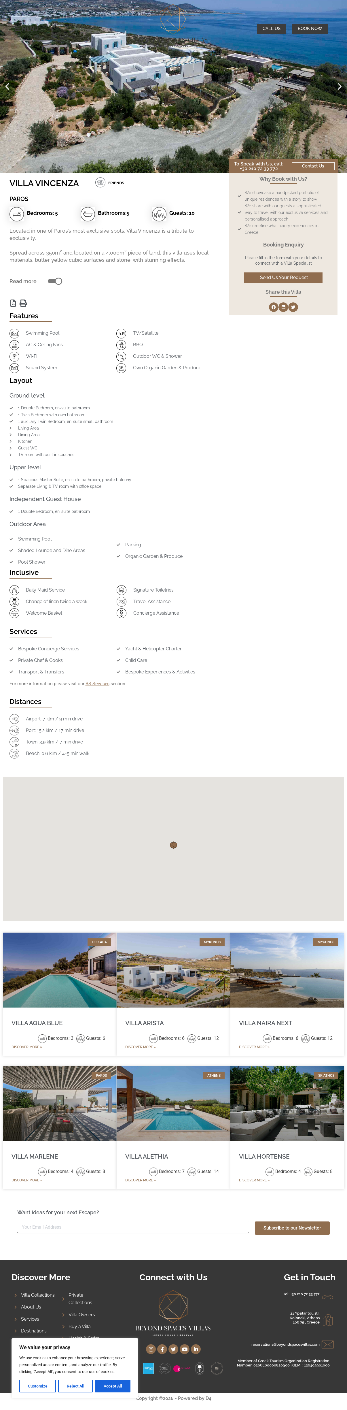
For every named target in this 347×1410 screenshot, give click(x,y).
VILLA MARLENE (35, 1156)
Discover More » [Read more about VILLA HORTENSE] (254, 1180)
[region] (75, 1368)
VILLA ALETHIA (146, 1156)
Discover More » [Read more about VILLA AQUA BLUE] (27, 1047)
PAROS (19, 198)
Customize (38, 1386)
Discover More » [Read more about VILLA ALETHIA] (140, 1180)
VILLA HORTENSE (264, 1156)
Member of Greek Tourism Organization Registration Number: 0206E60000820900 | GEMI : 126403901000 (283, 1363)
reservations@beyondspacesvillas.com (285, 1344)
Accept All (113, 1386)
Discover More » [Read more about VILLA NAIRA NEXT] (254, 1047)
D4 (208, 1398)
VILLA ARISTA (144, 1023)
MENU (30, 28)
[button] (7, 86)
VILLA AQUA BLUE (37, 1023)
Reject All (75, 1386)
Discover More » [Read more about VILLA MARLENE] (27, 1180)
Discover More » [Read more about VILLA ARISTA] (140, 1047)
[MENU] (17, 29)
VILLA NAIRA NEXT (265, 1023)
